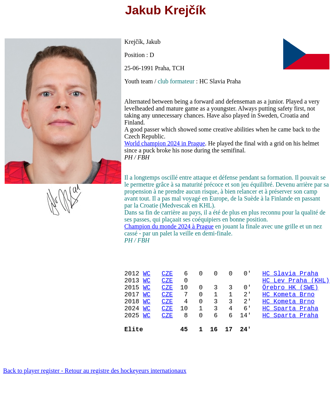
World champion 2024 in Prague (164, 143)
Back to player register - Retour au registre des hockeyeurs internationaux (94, 386)
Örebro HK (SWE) (290, 293)
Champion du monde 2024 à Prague (169, 226)
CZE (167, 276)
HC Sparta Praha (290, 319)
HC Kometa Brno (288, 301)
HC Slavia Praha (290, 276)
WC (146, 276)
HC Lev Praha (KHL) (295, 284)
